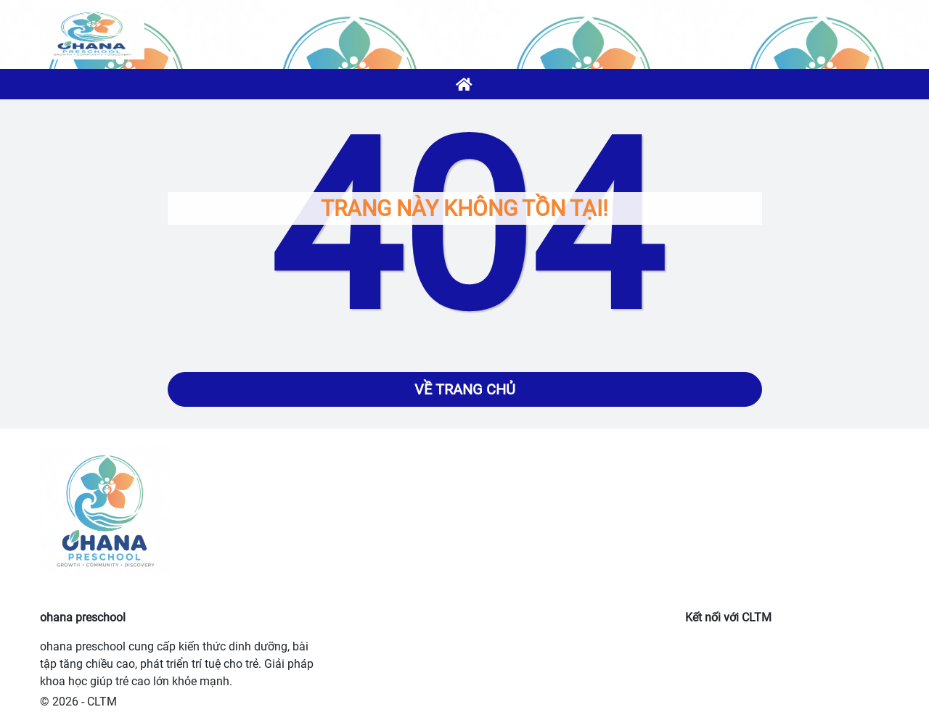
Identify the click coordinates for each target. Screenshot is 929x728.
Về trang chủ (464, 389)
